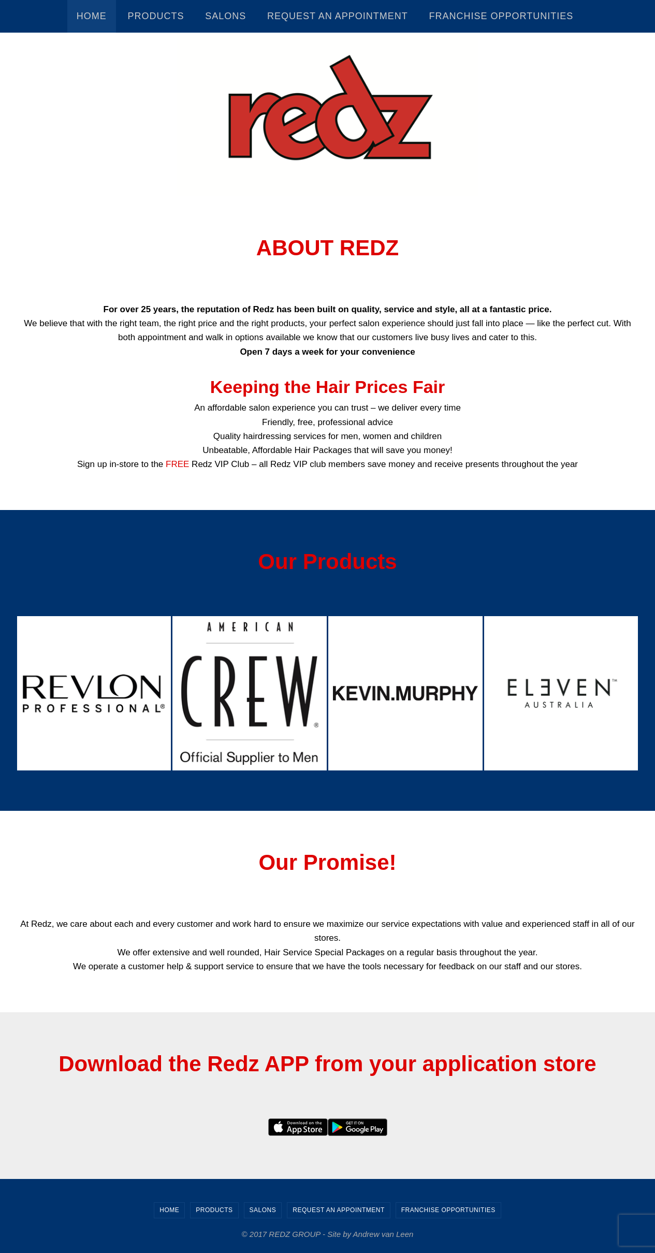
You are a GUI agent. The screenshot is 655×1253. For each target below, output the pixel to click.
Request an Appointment (338, 1210)
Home (169, 1210)
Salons (263, 1210)
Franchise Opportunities (448, 1210)
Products (214, 1210)
